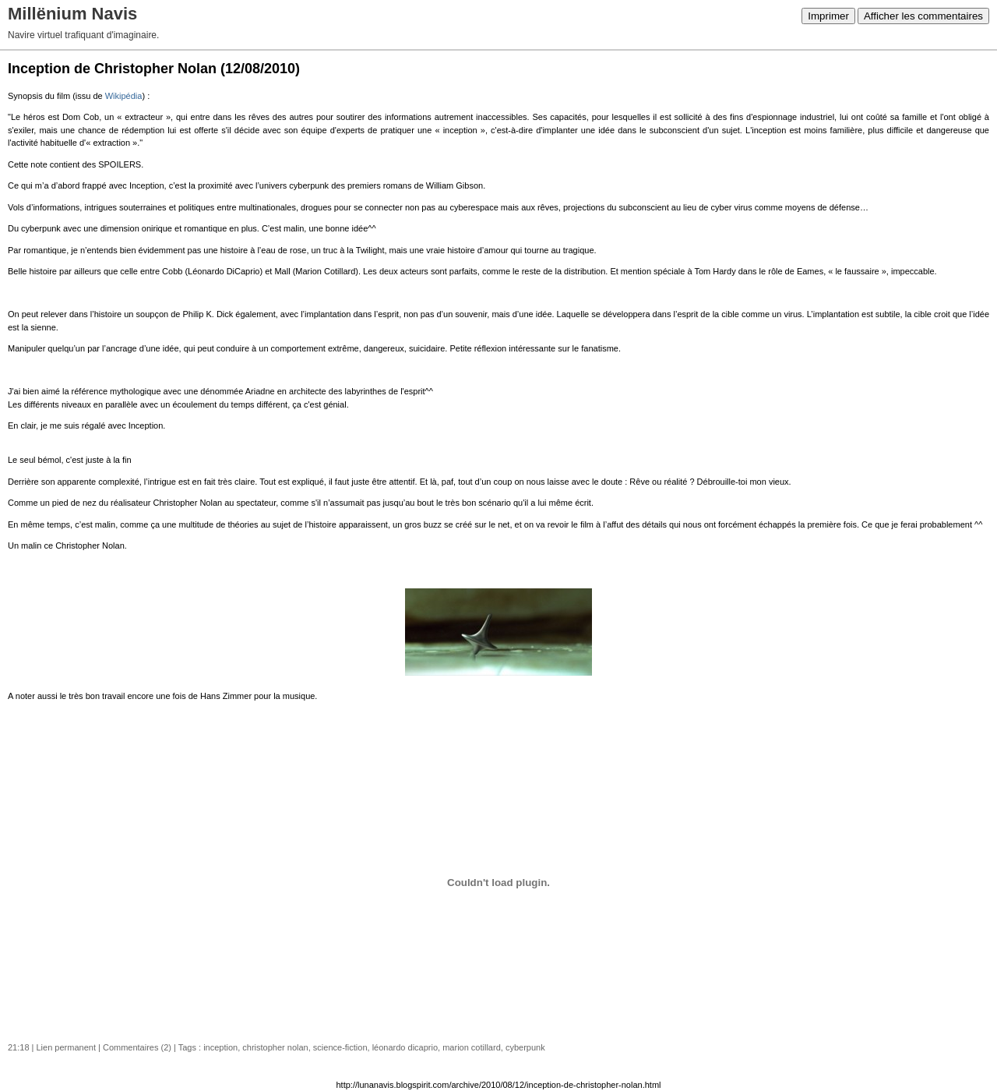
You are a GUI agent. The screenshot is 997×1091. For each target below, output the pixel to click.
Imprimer (828, 16)
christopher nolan (275, 1047)
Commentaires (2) (137, 1047)
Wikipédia (124, 96)
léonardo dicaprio (405, 1047)
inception (220, 1047)
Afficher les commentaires (923, 16)
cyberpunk (525, 1047)
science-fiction (340, 1047)
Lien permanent (66, 1047)
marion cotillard (471, 1047)
